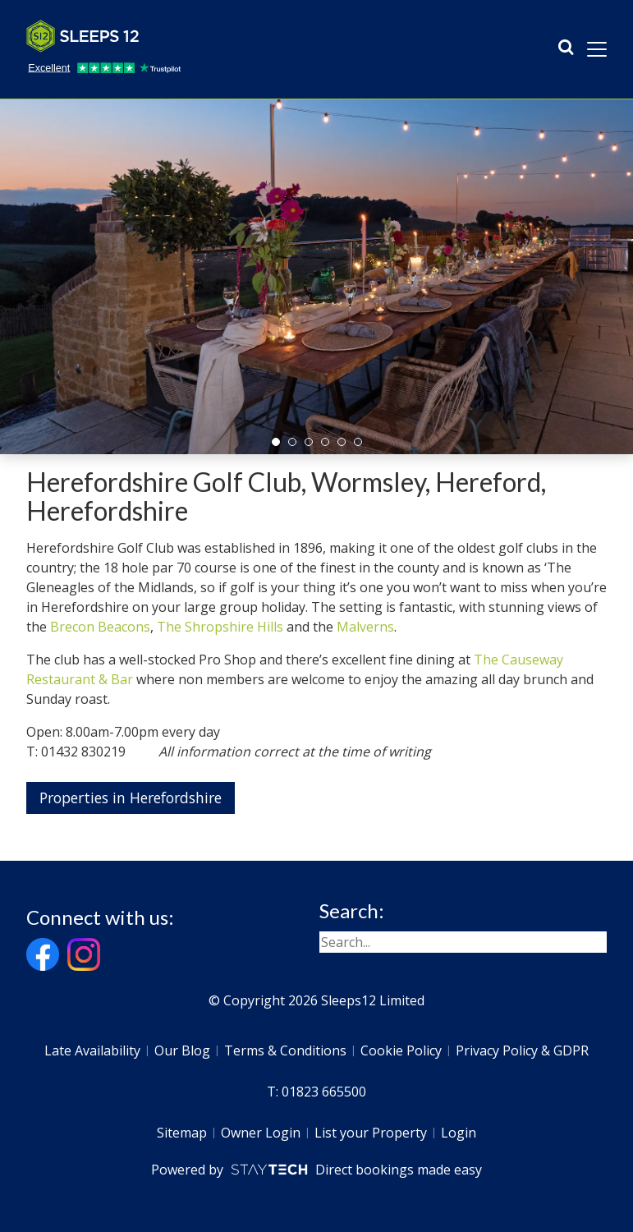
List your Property (370, 1133)
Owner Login (260, 1133)
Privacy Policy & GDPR (522, 1050)
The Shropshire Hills (220, 627)
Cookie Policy (401, 1050)
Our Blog (182, 1050)
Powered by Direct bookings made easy (316, 1169)
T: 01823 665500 (316, 1092)
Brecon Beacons (100, 627)
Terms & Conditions (285, 1050)
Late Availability (92, 1050)
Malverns (365, 627)
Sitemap (182, 1133)
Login (458, 1133)
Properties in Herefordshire (130, 797)
